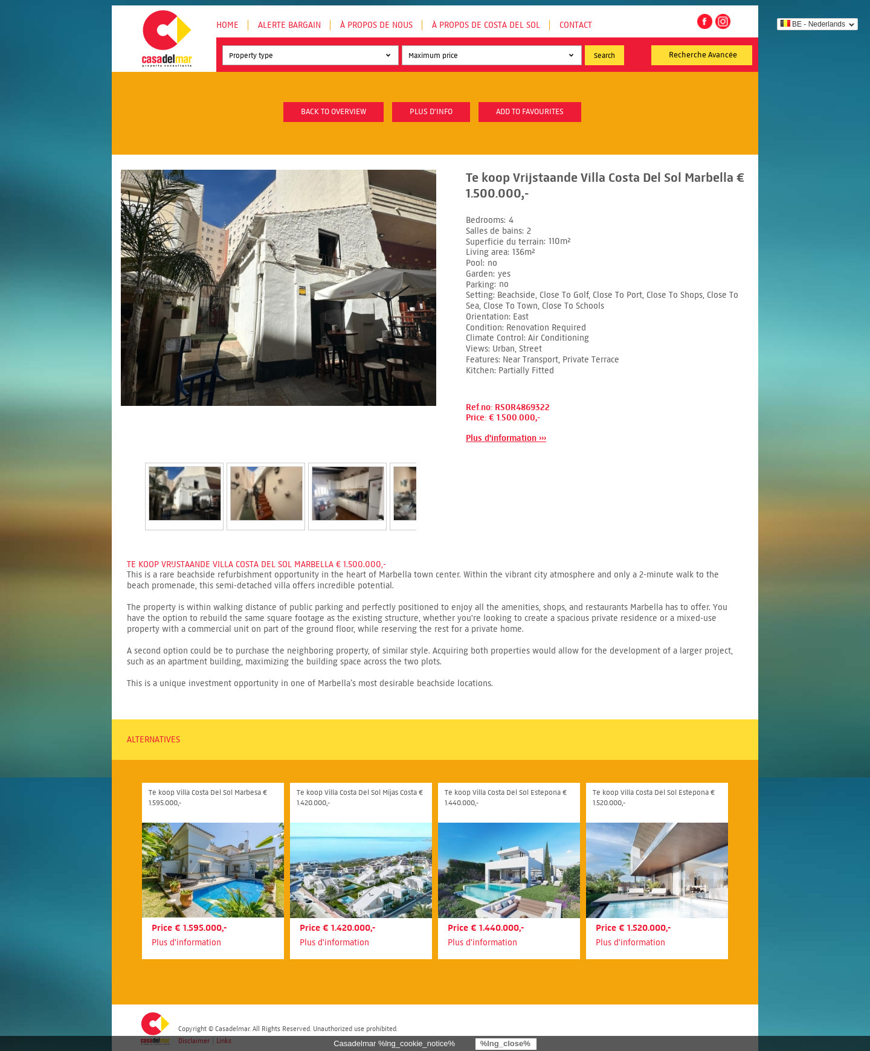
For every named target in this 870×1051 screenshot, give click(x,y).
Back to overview (333, 112)
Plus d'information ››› (506, 438)
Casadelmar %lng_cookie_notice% (394, 1043)
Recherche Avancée (703, 55)
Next (430, 483)
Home (227, 25)
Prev (130, 483)
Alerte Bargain (289, 25)
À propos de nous (376, 25)
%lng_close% (505, 1043)
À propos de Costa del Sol (486, 25)
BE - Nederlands (813, 24)
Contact (575, 25)
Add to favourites (530, 112)
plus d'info (431, 112)
